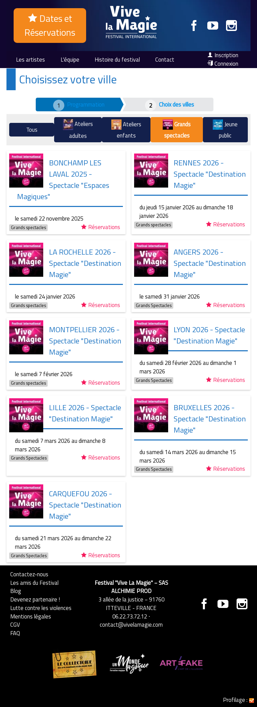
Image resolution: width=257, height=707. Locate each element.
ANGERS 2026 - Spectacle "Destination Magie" (210, 263)
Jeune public (225, 129)
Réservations (100, 227)
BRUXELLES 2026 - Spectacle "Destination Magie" (210, 419)
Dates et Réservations (50, 25)
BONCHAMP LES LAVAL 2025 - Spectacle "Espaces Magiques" (63, 179)
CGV (15, 624)
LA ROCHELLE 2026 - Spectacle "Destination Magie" (85, 263)
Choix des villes (176, 104)
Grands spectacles (177, 129)
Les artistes (30, 59)
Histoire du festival (117, 59)
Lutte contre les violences (40, 608)
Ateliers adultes (78, 129)
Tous (31, 129)
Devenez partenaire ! (35, 599)
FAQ (15, 633)
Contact (164, 59)
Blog (15, 591)
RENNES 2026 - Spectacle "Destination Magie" (210, 174)
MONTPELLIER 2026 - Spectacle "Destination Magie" (85, 341)
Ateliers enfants (126, 129)
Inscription (222, 55)
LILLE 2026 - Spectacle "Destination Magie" (85, 413)
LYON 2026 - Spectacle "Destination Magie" (209, 335)
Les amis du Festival (34, 582)
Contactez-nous (29, 574)
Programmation (86, 104)
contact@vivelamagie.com (131, 624)
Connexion (222, 64)
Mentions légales (30, 616)
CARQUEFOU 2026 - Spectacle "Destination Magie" (85, 505)
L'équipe (70, 59)
